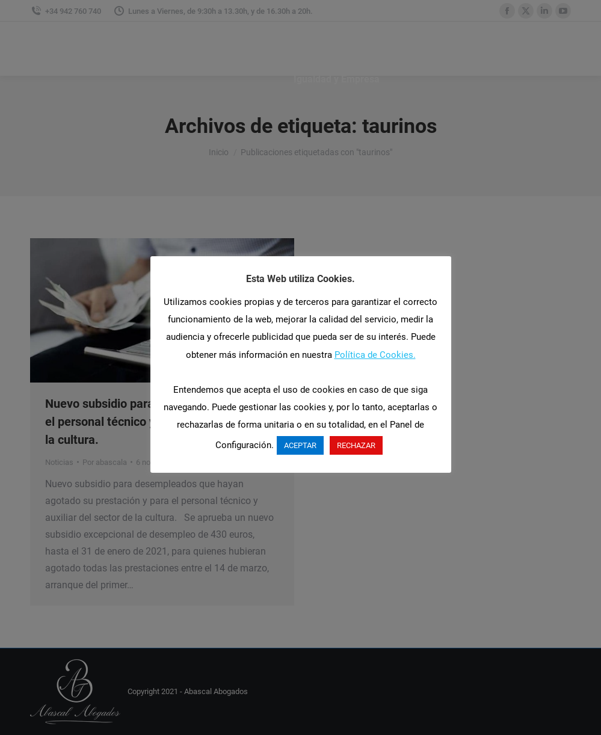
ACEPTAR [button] (300, 445)
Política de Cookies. (375, 354)
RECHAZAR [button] (356, 445)
